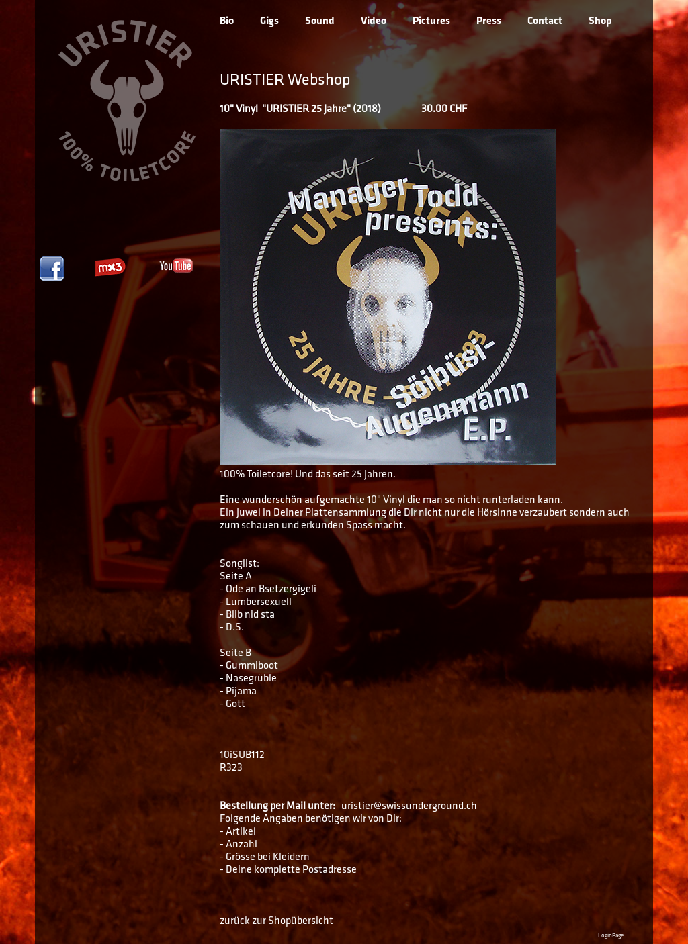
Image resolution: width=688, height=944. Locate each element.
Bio (227, 21)
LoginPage (611, 936)
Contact (544, 21)
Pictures (431, 21)
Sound (320, 21)
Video (373, 21)
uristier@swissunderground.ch (409, 806)
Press (488, 21)
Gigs (269, 21)
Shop (600, 21)
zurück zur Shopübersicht (276, 921)
